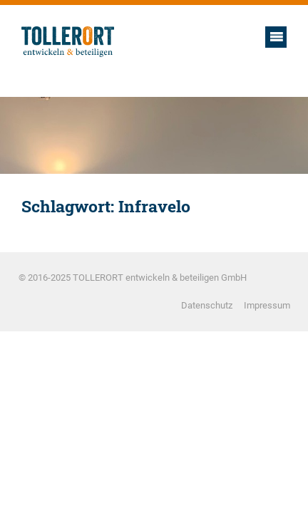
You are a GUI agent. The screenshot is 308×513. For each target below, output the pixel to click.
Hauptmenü (276, 37)
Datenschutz (206, 305)
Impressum (267, 305)
